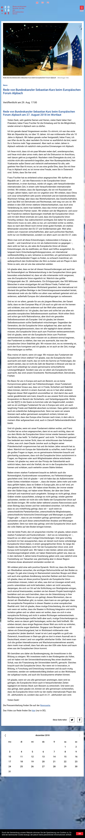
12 (32, 756)
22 (65, 761)
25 (21, 766)
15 (65, 756)
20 (43, 761)
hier (33, 710)
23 (76, 761)
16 (76, 756)
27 (43, 766)
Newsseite (45, 705)
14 (54, 756)
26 (32, 766)
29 (65, 766)
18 (21, 761)
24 (10, 766)
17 (10, 761)
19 (32, 761)
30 (76, 766)
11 (21, 756)
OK (80, 834)
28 (54, 766)
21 (54, 761)
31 (10, 771)
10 (10, 756)
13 (43, 756)
